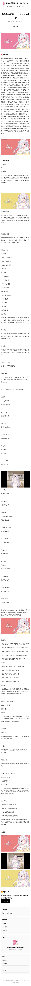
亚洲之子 (4, 963)
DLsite (4, 970)
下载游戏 (5, 901)
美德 (3, 967)
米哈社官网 (5, 960)
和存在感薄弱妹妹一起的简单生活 (15, 3)
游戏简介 (9, 6)
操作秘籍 (15, 6)
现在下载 (21, 6)
